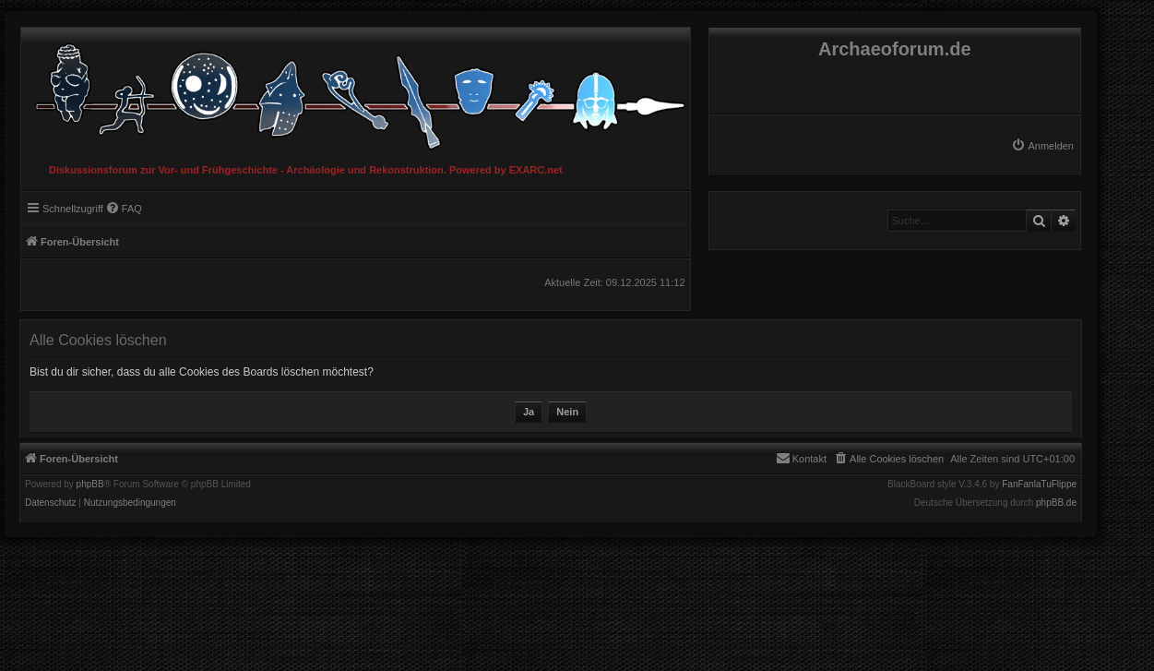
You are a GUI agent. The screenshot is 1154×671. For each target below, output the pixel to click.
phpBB (90, 484)
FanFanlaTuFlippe (1039, 484)
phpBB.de (1056, 503)
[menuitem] (1042, 146)
